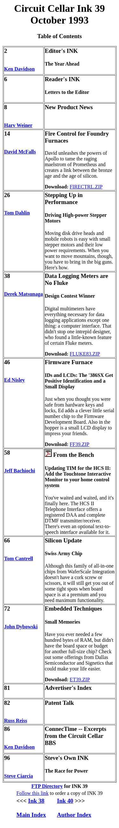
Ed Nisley (14, 380)
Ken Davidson (19, 69)
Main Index (31, 814)
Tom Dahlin (17, 213)
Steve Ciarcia (18, 776)
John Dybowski (20, 626)
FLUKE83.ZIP (85, 354)
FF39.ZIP (79, 444)
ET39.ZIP (80, 679)
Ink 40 (65, 800)
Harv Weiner (18, 125)
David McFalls (20, 151)
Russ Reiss (15, 720)
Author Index (74, 814)
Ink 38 (36, 800)
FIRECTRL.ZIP (86, 186)
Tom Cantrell (18, 558)
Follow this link (33, 793)
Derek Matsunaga (23, 294)
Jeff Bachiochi (19, 470)
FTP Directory (47, 786)
